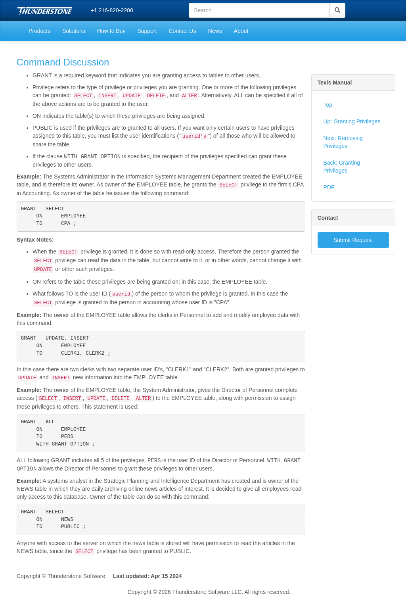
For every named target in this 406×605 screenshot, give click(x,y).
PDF (329, 187)
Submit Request (353, 240)
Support (147, 31)
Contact (328, 218)
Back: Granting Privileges (342, 166)
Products (39, 31)
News (215, 31)
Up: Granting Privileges (352, 121)
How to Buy (111, 31)
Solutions (73, 31)
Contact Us (182, 31)
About (241, 31)
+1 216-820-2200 (112, 10)
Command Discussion (63, 62)
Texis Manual (335, 82)
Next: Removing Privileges (343, 142)
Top (328, 105)
